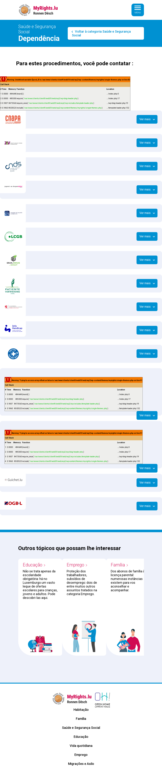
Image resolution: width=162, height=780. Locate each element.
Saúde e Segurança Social (81, 728)
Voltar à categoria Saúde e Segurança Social (101, 33)
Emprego (75, 565)
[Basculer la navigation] (138, 10)
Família (118, 565)
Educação (32, 565)
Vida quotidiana (81, 746)
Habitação (81, 710)
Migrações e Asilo (81, 764)
